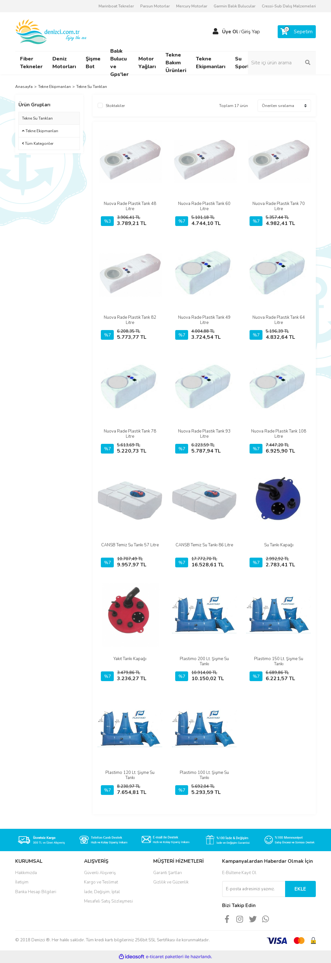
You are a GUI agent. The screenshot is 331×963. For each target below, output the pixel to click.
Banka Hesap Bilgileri (35, 892)
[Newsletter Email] (253, 889)
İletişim (21, 882)
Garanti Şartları (167, 873)
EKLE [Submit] (300, 889)
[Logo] (51, 31)
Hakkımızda (26, 873)
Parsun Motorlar (155, 6)
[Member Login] (216, 32)
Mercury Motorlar (191, 6)
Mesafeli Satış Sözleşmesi (108, 901)
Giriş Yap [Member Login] (250, 31)
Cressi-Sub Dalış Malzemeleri (289, 6)
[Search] (282, 62)
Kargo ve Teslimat (101, 882)
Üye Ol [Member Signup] (230, 31)
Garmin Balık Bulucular (234, 6)
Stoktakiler (115, 105)
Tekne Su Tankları (91, 86)
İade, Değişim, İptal (102, 892)
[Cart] (297, 31)
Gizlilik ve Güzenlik (170, 882)
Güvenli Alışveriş (100, 873)
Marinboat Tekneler (116, 6)
